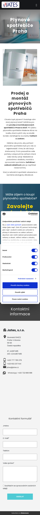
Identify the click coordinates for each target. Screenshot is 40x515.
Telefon (6, 450)
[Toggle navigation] (36, 4)
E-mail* (6, 438)
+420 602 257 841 (14, 364)
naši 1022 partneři (14, 225)
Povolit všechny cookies (20, 285)
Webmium (25, 513)
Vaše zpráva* (8, 463)
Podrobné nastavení (25, 279)
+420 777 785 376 (14, 360)
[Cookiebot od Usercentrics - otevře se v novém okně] (28, 214)
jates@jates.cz (13, 367)
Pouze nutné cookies (20, 299)
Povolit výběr (20, 292)
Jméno (6, 426)
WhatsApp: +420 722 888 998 (20, 373)
